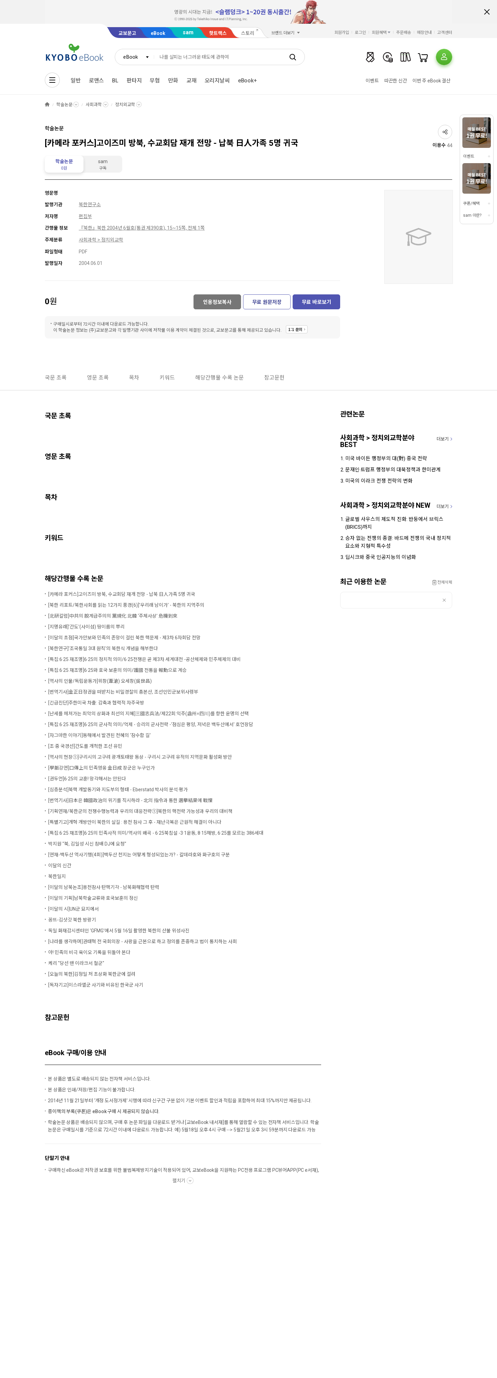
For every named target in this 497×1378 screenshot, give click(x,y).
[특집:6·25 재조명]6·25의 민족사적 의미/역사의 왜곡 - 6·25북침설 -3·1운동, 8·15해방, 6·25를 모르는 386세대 (155, 833)
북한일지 (57, 876)
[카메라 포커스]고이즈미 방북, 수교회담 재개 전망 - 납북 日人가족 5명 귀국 (121, 594)
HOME (47, 104)
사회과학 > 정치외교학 (101, 239)
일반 (76, 80)
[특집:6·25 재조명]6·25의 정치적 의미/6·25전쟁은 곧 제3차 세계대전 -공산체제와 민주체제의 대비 (144, 659)
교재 (191, 80)
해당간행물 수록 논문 (219, 377)
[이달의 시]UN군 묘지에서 (73, 909)
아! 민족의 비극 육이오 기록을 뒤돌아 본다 (89, 952)
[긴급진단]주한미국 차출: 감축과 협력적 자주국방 (96, 702)
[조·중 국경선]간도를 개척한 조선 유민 (85, 746)
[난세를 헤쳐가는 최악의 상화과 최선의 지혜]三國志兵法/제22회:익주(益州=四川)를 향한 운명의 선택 (148, 713)
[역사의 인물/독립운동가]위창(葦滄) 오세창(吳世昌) (100, 681)
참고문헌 (274, 377)
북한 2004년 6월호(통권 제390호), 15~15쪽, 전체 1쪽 (151, 228)
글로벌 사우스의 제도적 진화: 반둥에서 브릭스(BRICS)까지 (394, 523)
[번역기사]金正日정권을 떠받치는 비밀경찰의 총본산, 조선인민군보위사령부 (123, 692)
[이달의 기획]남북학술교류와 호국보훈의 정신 (93, 898)
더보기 (443, 439)
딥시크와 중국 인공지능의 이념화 (380, 557)
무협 (155, 80)
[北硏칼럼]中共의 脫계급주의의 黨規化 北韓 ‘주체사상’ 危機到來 (113, 616)
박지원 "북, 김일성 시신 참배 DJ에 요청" (87, 844)
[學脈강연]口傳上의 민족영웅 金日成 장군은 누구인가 (101, 768)
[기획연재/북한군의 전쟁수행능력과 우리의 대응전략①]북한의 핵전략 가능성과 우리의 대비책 (140, 811)
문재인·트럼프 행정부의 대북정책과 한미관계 (393, 470)
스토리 (247, 33)
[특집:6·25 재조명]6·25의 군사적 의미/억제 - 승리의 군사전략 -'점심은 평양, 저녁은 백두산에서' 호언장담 (150, 724)
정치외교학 (125, 104)
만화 (173, 80)
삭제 (444, 600)
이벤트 (372, 80)
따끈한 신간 (395, 80)
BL (115, 80)
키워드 (167, 377)
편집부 (85, 216)
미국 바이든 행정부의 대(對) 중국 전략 (386, 458)
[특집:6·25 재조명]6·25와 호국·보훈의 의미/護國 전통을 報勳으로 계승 (117, 670)
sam (188, 32)
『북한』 (88, 228)
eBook (158, 33)
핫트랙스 (218, 33)
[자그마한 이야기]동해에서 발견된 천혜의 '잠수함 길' (99, 735)
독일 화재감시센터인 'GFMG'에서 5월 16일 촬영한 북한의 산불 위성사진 (118, 930)
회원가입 (341, 32)
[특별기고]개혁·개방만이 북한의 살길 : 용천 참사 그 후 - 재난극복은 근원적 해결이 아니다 (134, 822)
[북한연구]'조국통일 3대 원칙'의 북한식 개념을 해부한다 (103, 648)
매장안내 (424, 32)
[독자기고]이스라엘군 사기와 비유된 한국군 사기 (95, 985)
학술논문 (64, 104)
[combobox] (134, 57)
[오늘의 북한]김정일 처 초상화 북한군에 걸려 (91, 974)
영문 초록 (98, 377)
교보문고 (127, 33)
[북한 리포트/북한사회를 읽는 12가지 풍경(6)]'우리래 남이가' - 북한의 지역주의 (126, 605)
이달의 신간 (59, 865)
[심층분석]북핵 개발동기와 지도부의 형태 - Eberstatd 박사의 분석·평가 (118, 789)
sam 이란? (472, 215)
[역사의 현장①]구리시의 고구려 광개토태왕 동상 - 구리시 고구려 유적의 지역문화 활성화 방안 (140, 757)
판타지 (134, 80)
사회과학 (94, 104)
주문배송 (403, 32)
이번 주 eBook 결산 (431, 80)
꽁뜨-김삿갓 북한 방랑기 (72, 920)
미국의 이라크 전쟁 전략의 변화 (378, 481)
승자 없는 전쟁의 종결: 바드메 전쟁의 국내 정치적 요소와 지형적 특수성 (398, 542)
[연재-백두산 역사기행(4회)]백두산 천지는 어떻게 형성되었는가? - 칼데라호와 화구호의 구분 (139, 854)
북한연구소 (90, 204)
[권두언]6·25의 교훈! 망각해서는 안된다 (87, 778)
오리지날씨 (217, 80)
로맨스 (96, 80)
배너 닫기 (486, 11)
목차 (134, 377)
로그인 (360, 32)
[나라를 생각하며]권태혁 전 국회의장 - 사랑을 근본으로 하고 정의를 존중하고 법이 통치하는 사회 (142, 941)
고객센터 (444, 32)
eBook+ (247, 80)
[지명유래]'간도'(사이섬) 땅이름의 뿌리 (86, 626)
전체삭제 (444, 582)
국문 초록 (56, 377)
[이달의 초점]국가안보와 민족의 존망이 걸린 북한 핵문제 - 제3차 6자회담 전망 (124, 637)
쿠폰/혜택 (471, 203)
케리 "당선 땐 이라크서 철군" (76, 963)
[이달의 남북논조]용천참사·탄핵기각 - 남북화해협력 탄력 (103, 887)
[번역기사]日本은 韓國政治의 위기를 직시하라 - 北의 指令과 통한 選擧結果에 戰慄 (130, 800)
